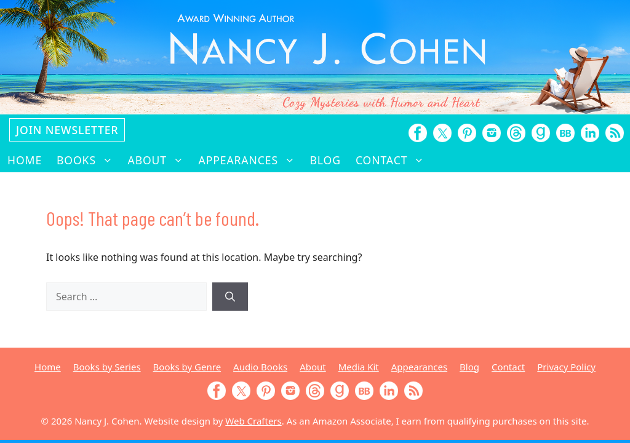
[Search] (230, 296)
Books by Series (107, 367)
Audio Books (260, 367)
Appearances (251, 160)
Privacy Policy (566, 367)
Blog (325, 160)
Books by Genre (187, 367)
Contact (394, 160)
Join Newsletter (67, 129)
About (159, 160)
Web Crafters (253, 421)
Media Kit (358, 367)
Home (24, 160)
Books (88, 160)
